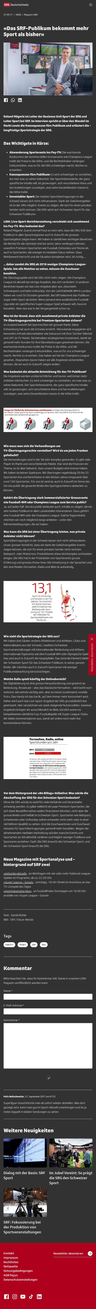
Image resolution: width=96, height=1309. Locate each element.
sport (22, 945)
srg (44, 945)
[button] (90, 4)
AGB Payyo (11, 1275)
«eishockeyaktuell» (15, 873)
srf (34, 945)
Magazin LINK (31, 14)
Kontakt (9, 1253)
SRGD (18, 14)
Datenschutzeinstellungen (20, 1279)
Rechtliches (11, 1262)
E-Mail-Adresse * (14, 1005)
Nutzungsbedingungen (18, 1270)
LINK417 (9, 945)
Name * (8, 990)
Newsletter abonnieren (72, 1253)
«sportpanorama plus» (18, 891)
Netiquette (11, 1266)
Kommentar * (12, 1020)
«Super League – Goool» (18, 882)
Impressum (11, 1257)
